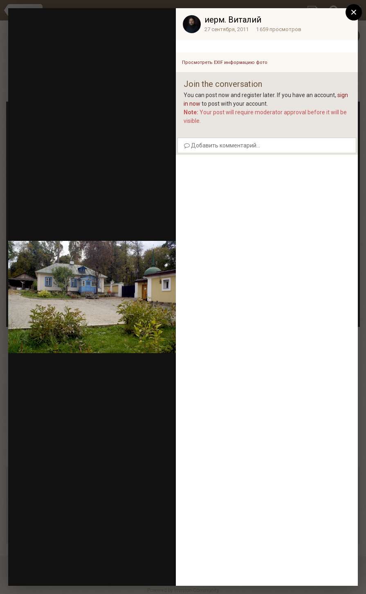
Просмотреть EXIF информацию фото (224, 62)
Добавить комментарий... (222, 145)
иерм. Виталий (232, 20)
